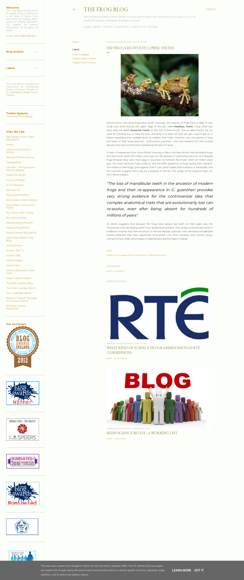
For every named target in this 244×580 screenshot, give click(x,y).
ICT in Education (15, 185)
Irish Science (13, 190)
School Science (14, 245)
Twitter (108, 27)
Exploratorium (13, 162)
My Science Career (16, 217)
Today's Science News (84, 58)
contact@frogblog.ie (24, 35)
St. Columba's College (18, 92)
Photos (152, 27)
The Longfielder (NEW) (18, 293)
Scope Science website (18, 278)
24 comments (120, 358)
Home (87, 27)
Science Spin (13, 265)
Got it (199, 570)
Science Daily (13, 255)
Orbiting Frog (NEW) (17, 227)
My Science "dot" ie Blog (19, 212)
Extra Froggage (80, 54)
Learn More (181, 570)
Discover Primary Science (20, 157)
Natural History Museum (19, 222)
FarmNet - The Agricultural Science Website (20, 169)
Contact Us (138, 27)
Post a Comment (115, 271)
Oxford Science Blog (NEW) (21, 232)
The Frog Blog (106, 9)
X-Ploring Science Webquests (15, 307)
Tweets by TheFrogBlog (19, 116)
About (97, 27)
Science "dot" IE (15, 250)
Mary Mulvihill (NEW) (17, 195)
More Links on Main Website (21, 200)
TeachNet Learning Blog (19, 283)
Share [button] (75, 42)
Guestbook (122, 27)
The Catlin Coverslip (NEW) (20, 288)
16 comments (120, 438)
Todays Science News (84, 62)
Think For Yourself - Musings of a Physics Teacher (21, 299)
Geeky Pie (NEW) (15, 175)
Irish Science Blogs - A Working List (142, 432)
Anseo (9, 144)
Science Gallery (14, 260)
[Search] (211, 9)
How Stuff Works (15, 180)
